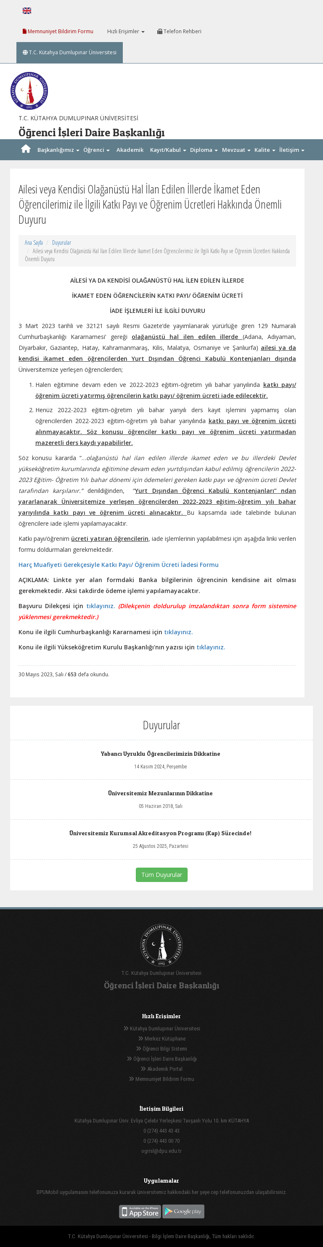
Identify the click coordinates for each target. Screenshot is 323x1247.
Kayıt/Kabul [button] (168, 150)
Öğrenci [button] (96, 150)
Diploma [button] (204, 150)
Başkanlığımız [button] (58, 150)
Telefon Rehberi (179, 31)
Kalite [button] (264, 150)
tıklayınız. (100, 606)
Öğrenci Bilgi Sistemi (161, 1049)
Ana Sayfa (34, 242)
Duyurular (61, 242)
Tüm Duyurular (161, 875)
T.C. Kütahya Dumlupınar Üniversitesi (69, 52)
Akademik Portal (161, 1069)
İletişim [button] (291, 150)
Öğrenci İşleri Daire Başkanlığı (162, 1059)
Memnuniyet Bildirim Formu (58, 31)
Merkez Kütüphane (161, 1038)
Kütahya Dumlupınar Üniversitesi (161, 1028)
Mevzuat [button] (236, 150)
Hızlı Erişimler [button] (125, 31)
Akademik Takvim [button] (129, 160)
